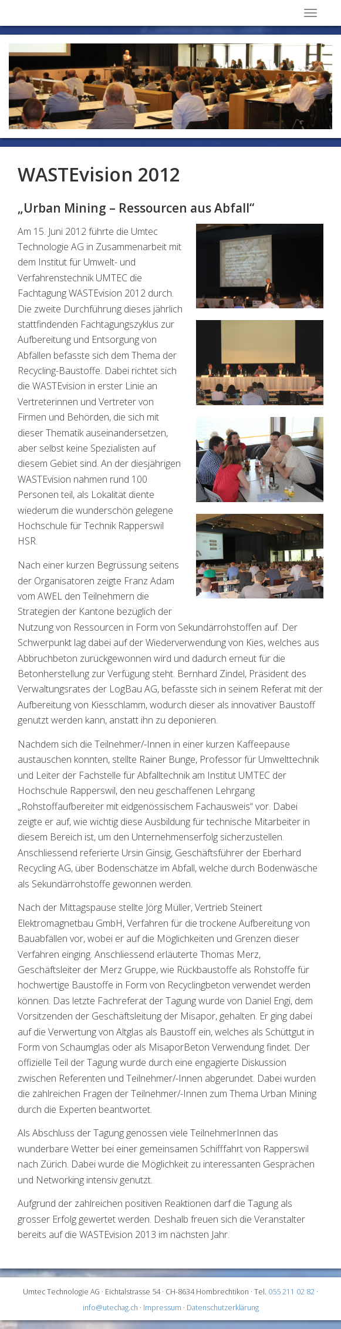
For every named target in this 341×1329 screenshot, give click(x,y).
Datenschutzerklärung (223, 1308)
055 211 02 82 (291, 1292)
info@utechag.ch (110, 1308)
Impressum (162, 1308)
